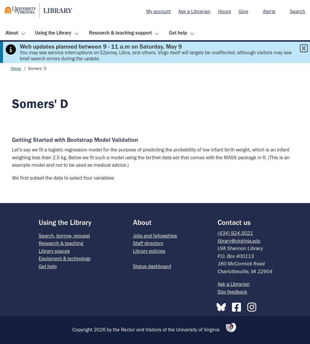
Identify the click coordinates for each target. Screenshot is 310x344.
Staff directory (148, 243)
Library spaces (54, 251)
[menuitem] (158, 12)
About (11, 33)
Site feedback (232, 292)
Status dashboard (152, 266)
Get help (178, 33)
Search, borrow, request (64, 236)
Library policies (149, 251)
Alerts (269, 11)
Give (243, 11)
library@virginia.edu (239, 241)
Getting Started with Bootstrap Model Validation (75, 139)
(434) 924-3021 (235, 233)
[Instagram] (253, 306)
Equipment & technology (65, 259)
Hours (224, 11)
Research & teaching (61, 243)
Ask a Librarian (194, 11)
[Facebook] (238, 306)
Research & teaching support (120, 33)
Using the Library (53, 33)
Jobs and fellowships (155, 236)
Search (297, 11)
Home (16, 68)
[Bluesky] (223, 306)
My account (158, 11)
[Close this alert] (303, 48)
